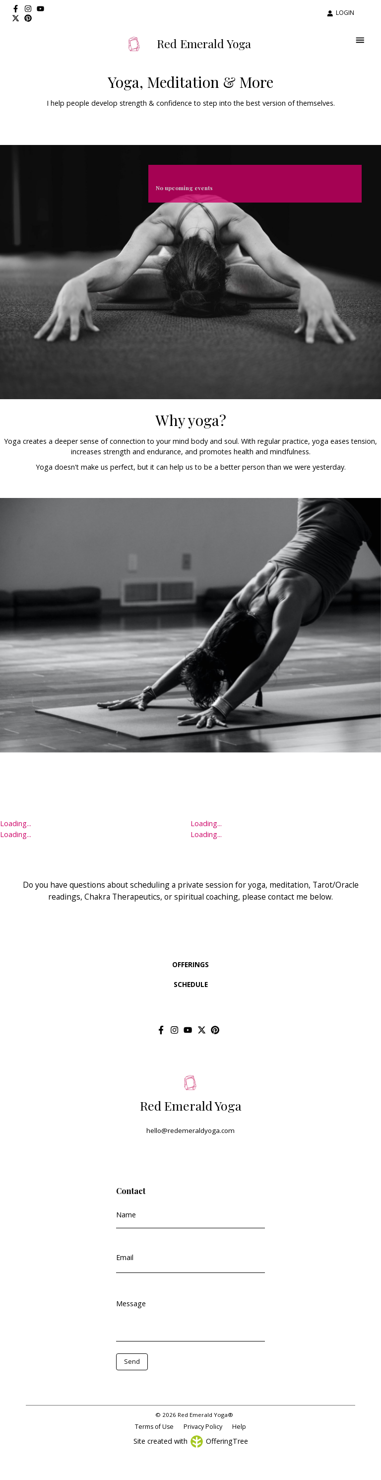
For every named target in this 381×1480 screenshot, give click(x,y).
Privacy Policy (203, 1426)
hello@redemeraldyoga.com (190, 1130)
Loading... (15, 823)
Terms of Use (154, 1426)
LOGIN (340, 12)
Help (239, 1426)
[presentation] (160, 1385)
